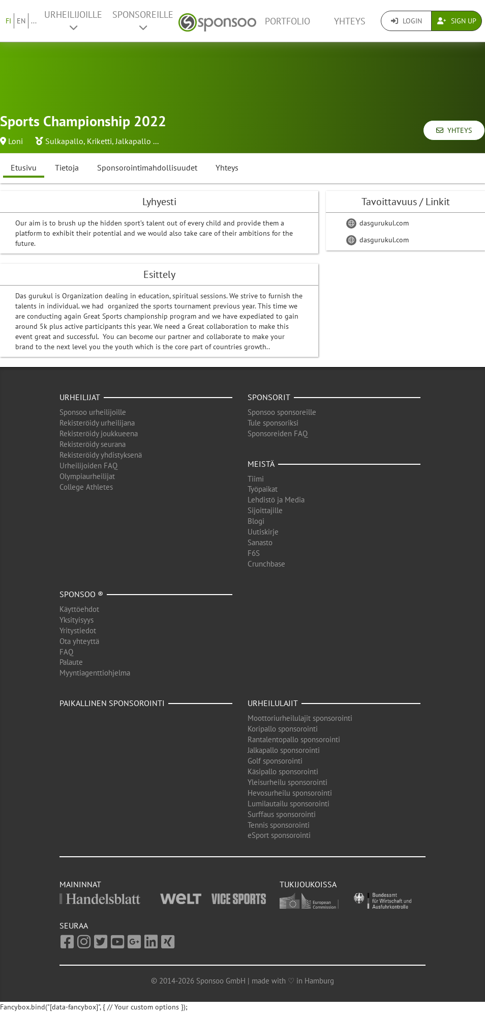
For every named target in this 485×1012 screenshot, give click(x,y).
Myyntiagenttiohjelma (94, 673)
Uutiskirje (263, 532)
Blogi (256, 521)
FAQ (66, 652)
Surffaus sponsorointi (282, 814)
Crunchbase (266, 564)
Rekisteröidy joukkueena (98, 433)
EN (21, 20)
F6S (254, 553)
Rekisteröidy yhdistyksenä (100, 455)
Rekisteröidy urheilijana (97, 423)
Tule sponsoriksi (273, 423)
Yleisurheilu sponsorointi (287, 782)
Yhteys (350, 21)
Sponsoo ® (81, 594)
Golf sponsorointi (275, 761)
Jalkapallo (133, 141)
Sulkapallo (64, 141)
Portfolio (287, 21)
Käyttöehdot (79, 609)
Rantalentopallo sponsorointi (294, 739)
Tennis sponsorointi (279, 825)
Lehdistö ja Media (276, 499)
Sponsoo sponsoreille (282, 412)
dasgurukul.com (377, 223)
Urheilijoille (73, 20)
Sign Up (456, 20)
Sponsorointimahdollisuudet (147, 167)
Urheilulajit (273, 703)
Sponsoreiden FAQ (278, 433)
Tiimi (256, 479)
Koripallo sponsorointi (283, 729)
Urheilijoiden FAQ (88, 465)
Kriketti (99, 141)
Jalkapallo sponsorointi (284, 750)
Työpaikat (263, 489)
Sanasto (260, 542)
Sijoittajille (265, 510)
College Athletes (86, 487)
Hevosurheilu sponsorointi (290, 793)
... (34, 20)
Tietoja (67, 167)
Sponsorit (269, 397)
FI (8, 20)
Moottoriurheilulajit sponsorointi (300, 718)
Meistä (261, 464)
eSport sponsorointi (279, 835)
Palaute (71, 662)
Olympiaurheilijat (87, 476)
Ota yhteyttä (79, 641)
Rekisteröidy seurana (92, 444)
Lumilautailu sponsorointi (288, 803)
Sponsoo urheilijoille (92, 412)
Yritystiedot (77, 630)
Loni (15, 141)
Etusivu (24, 167)
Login (406, 20)
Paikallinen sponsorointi (112, 703)
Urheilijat (79, 397)
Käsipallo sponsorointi (283, 771)
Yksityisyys (76, 620)
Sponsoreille (142, 20)
